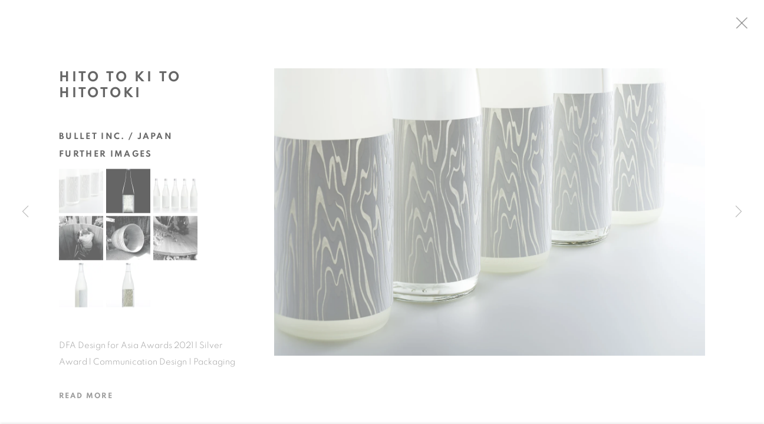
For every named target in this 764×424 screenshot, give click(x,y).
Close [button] (747, 26)
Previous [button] (25, 212)
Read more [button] (86, 399)
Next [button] (738, 212)
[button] (81, 194)
